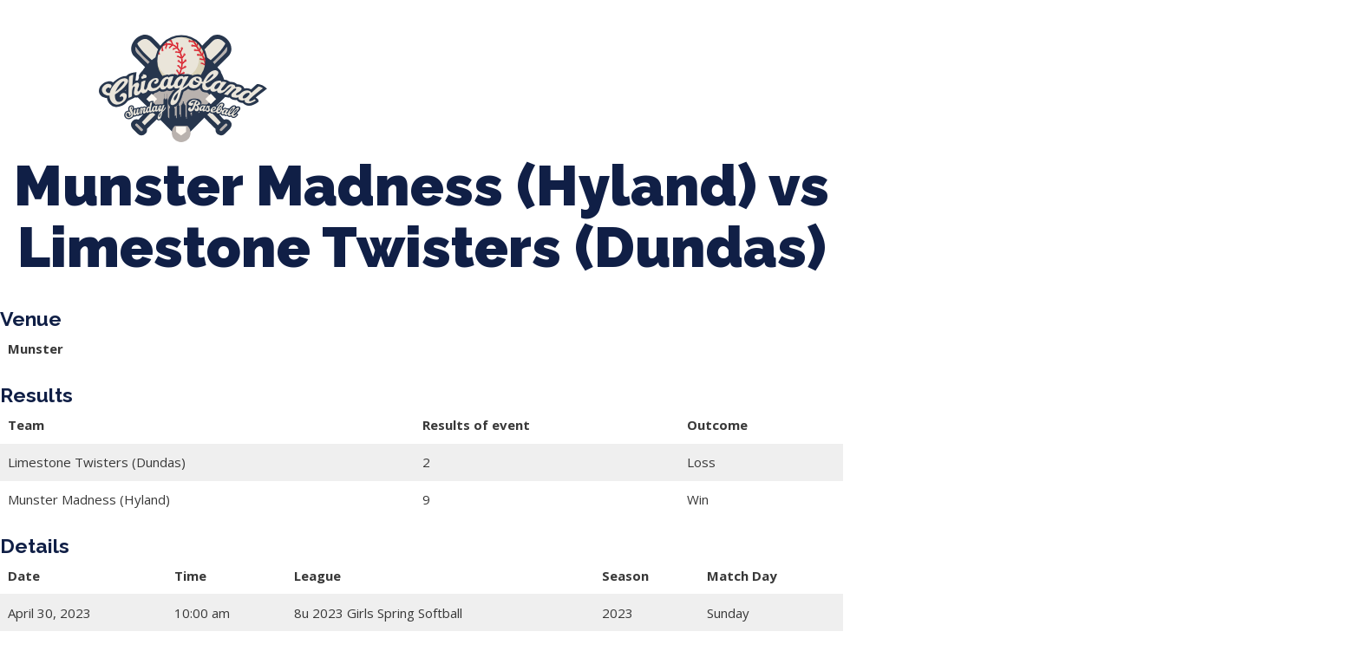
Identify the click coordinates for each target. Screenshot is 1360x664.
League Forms (373, 96)
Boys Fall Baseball (907, 80)
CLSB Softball (757, 80)
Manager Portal (1196, 80)
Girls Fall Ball (1055, 80)
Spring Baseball (477, 80)
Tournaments (620, 80)
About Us (348, 80)
